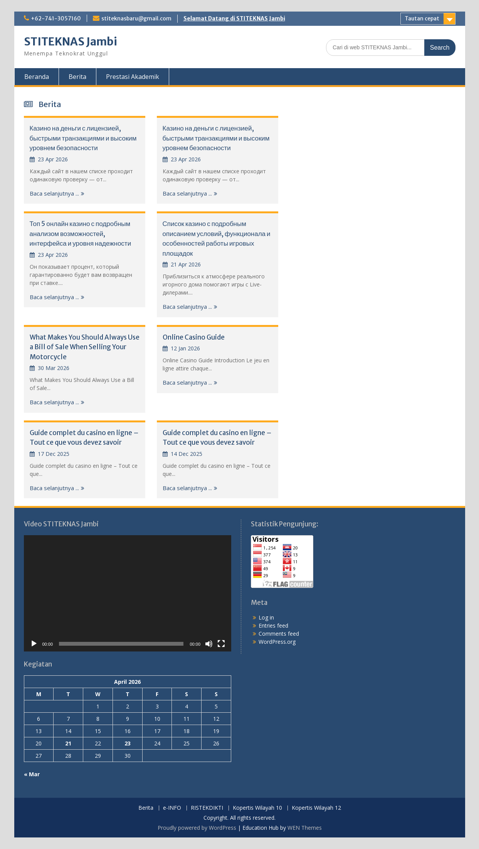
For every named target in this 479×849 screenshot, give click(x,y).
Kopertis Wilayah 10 (257, 807)
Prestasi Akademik (132, 76)
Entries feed (273, 625)
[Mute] (209, 644)
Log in (266, 617)
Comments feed (279, 633)
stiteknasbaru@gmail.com (136, 18)
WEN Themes (304, 827)
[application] (128, 593)
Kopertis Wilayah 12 (316, 807)
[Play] (34, 644)
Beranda (36, 76)
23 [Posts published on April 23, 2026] (127, 743)
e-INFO (172, 807)
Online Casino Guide (194, 337)
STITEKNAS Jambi (70, 42)
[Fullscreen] (221, 644)
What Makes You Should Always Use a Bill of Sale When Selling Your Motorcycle (84, 347)
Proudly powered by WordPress (197, 827)
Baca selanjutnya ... (54, 193)
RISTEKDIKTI (207, 807)
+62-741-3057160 (56, 18)
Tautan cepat (422, 18)
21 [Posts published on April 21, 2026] (68, 743)
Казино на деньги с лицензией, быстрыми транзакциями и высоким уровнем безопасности (83, 138)
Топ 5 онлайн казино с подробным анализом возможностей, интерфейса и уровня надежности (80, 233)
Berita (77, 76)
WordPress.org (277, 641)
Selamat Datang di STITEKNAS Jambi (234, 18)
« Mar (32, 774)
